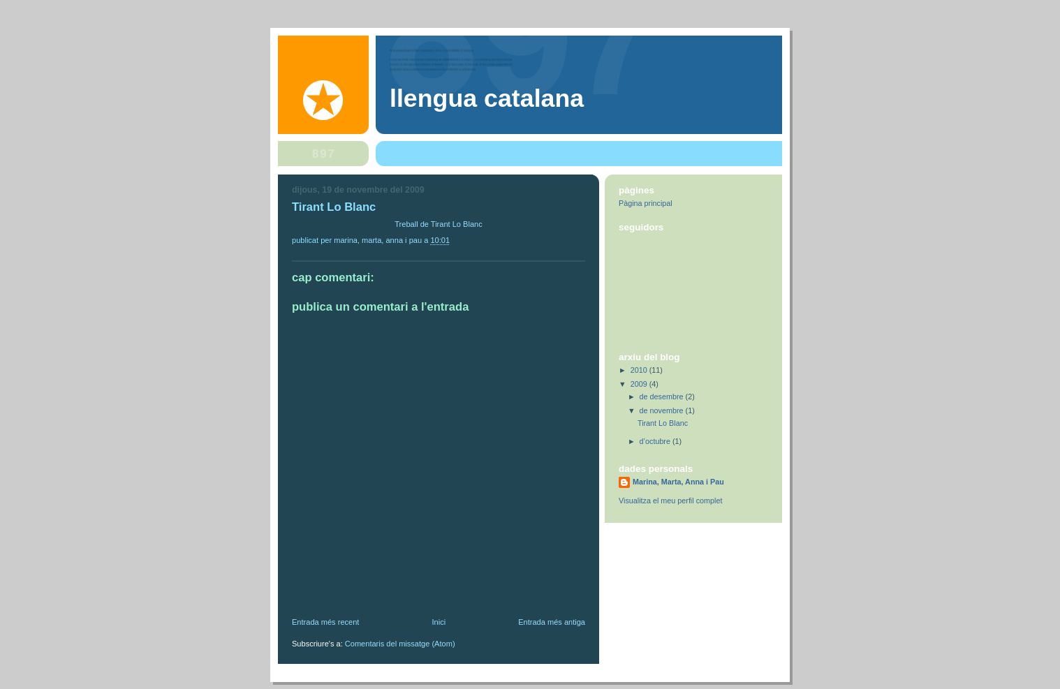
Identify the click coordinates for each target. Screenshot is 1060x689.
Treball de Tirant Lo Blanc (438, 224)
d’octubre (656, 441)
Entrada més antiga (551, 622)
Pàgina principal (645, 203)
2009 (640, 384)
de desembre (663, 396)
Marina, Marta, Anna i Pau (678, 481)
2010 (640, 370)
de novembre (663, 410)
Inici (439, 622)
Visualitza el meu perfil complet (670, 500)
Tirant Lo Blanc (663, 423)
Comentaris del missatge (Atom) (400, 643)
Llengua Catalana (487, 98)
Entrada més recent (325, 622)
